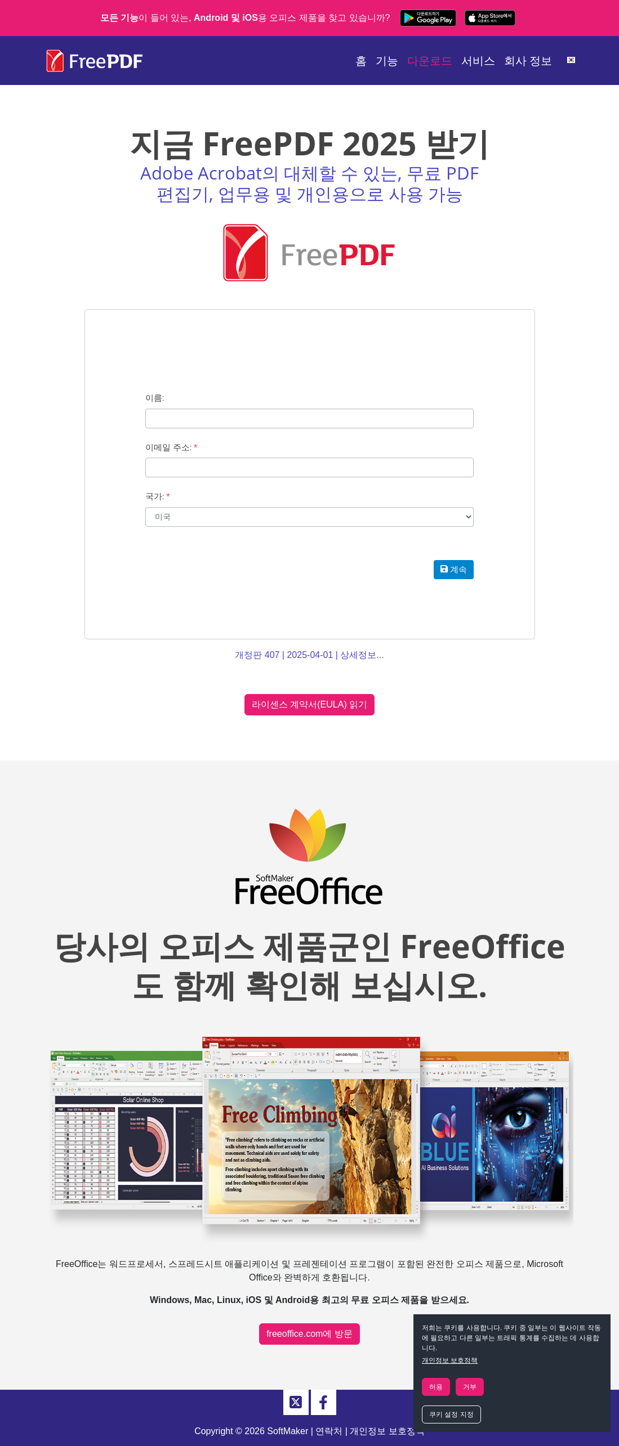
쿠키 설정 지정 (451, 1414)
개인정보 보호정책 (450, 1360)
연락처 (328, 1431)
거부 (470, 1387)
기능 (387, 61)
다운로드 (429, 61)
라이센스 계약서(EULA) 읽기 (309, 704)
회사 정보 (528, 61)
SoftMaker (287, 1431)
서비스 (478, 61)
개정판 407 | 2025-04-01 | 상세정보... (309, 655)
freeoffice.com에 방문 (309, 1333)
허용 (436, 1387)
